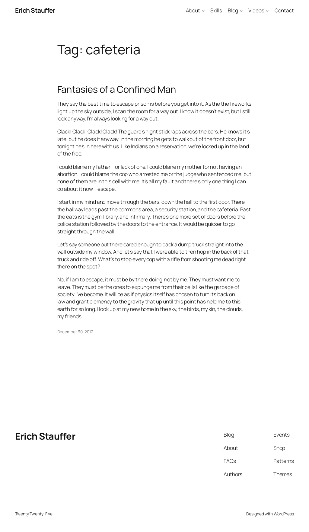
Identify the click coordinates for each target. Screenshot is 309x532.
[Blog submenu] (241, 10)
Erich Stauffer (35, 10)
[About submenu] (203, 10)
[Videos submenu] (267, 10)
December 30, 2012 (75, 332)
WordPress (284, 514)
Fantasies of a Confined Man (116, 89)
